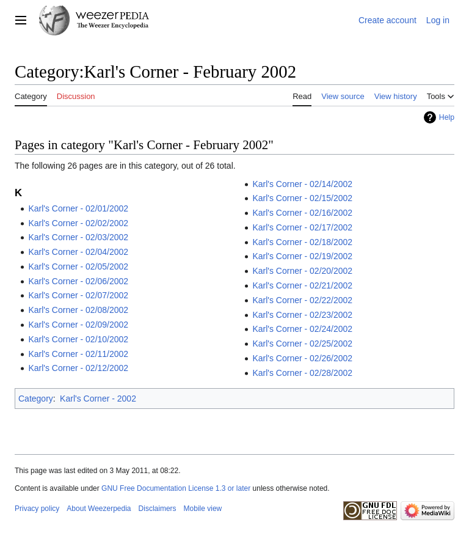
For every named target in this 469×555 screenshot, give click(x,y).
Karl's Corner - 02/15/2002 (302, 198)
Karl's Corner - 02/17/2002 (302, 227)
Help (446, 117)
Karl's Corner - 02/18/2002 (302, 242)
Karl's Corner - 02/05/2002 (78, 266)
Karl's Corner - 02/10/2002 (78, 339)
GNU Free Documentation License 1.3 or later (175, 488)
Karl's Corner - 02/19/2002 (302, 256)
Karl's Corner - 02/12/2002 (78, 368)
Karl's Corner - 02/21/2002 (302, 285)
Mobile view (203, 508)
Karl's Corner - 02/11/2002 (78, 354)
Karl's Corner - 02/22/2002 (302, 300)
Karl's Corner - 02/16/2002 (302, 213)
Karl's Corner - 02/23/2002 (302, 315)
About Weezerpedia (99, 508)
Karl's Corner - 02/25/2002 (302, 343)
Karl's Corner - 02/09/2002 (78, 324)
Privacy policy (37, 508)
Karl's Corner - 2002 (98, 398)
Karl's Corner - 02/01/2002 (78, 208)
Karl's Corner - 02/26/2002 (302, 358)
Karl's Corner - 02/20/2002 (302, 271)
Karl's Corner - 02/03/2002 (78, 237)
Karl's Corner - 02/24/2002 (302, 329)
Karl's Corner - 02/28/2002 (302, 373)
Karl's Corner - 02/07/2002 (78, 295)
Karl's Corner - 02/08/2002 (78, 310)
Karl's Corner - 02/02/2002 (78, 223)
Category (35, 398)
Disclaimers (157, 508)
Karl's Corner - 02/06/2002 (78, 281)
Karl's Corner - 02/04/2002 (78, 252)
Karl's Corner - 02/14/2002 (302, 184)
